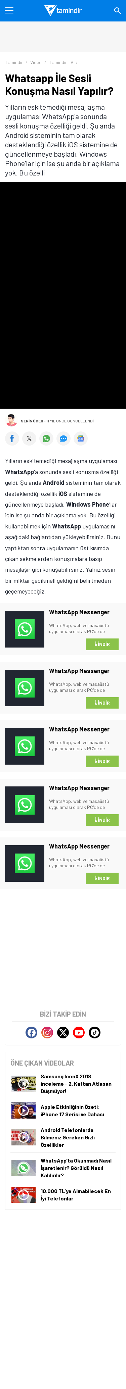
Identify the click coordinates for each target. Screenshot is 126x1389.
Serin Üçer (32, 420)
